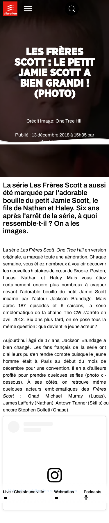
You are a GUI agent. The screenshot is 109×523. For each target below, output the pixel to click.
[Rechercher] (72, 9)
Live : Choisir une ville (23, 492)
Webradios (64, 492)
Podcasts (92, 495)
